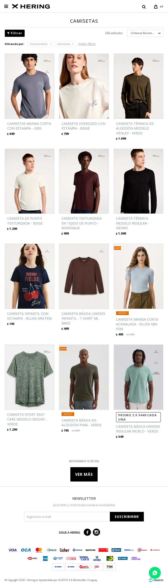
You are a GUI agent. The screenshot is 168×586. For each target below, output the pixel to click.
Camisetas (63, 44)
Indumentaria (38, 44)
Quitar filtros (86, 44)
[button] (144, 6)
